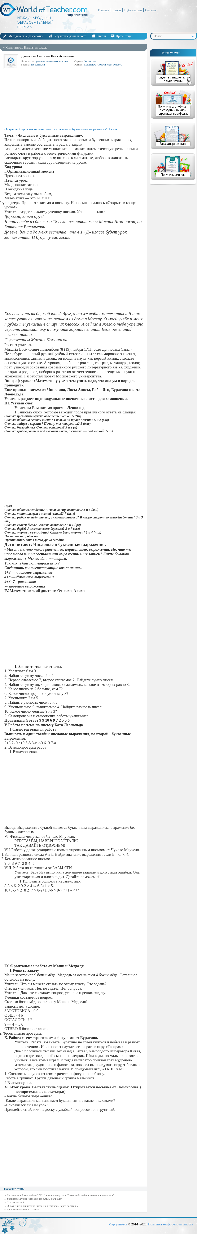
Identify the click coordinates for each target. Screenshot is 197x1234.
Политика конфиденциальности (170, 1224)
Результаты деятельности (70, 36)
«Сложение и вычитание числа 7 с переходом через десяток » (42, 1205)
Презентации (124, 36)
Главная (103, 10)
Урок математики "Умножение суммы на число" (34, 1198)
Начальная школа (35, 47)
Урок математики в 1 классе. (23, 1209)
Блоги (117, 10)
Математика (13, 47)
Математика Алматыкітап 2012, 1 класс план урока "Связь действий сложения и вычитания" (60, 1195)
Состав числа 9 (16, 1202)
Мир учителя (117, 1224)
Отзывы (151, 10)
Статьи (101, 36)
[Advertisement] (74, 100)
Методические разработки (25, 36)
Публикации (133, 10)
